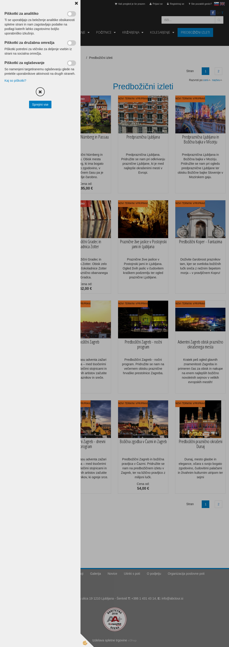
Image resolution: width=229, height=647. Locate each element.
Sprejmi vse (40, 104)
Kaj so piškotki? (15, 80)
